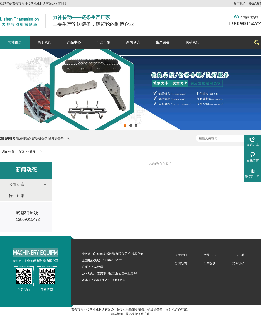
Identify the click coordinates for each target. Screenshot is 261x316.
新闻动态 (181, 263)
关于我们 (239, 3)
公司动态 (16, 184)
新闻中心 (36, 151)
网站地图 (117, 314)
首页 (21, 151)
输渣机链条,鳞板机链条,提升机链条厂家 (43, 138)
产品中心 (210, 255)
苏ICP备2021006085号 (109, 280)
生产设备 (210, 263)
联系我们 (255, 3)
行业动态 (16, 196)
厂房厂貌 (238, 255)
